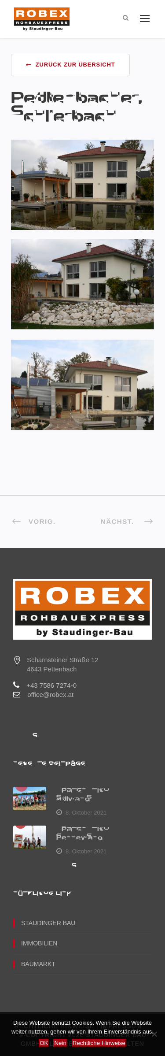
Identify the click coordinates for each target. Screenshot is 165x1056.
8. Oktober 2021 (86, 812)
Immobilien (39, 943)
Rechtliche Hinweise (99, 1043)
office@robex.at (50, 694)
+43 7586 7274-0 (51, 685)
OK (44, 1043)
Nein (60, 1043)
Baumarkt (38, 963)
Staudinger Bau (48, 922)
